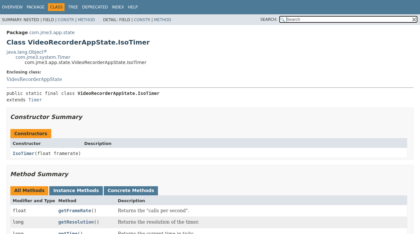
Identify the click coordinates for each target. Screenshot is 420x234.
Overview (12, 7)
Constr (66, 20)
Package (35, 7)
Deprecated (95, 7)
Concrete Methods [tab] (131, 190)
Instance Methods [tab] (76, 190)
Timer (35, 99)
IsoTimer (23, 153)
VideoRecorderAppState (34, 79)
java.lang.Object (24, 52)
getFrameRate (74, 210)
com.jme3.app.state (52, 32)
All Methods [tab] (29, 190)
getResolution (76, 222)
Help (133, 7)
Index (118, 7)
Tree (73, 7)
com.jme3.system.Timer (43, 57)
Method (86, 20)
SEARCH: (269, 19)
